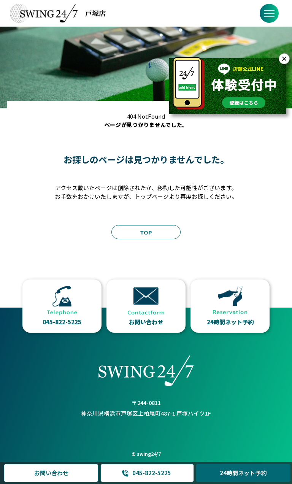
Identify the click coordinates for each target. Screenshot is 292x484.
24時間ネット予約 (243, 473)
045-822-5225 (146, 473)
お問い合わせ (51, 473)
